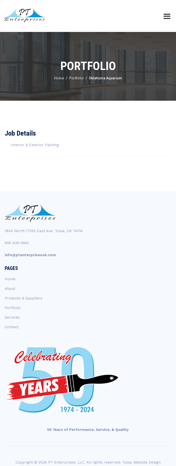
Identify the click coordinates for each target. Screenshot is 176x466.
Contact (12, 327)
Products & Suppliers (23, 298)
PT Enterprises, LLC (66, 462)
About (10, 288)
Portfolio (12, 308)
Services (12, 317)
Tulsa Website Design (141, 462)
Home (10, 279)
